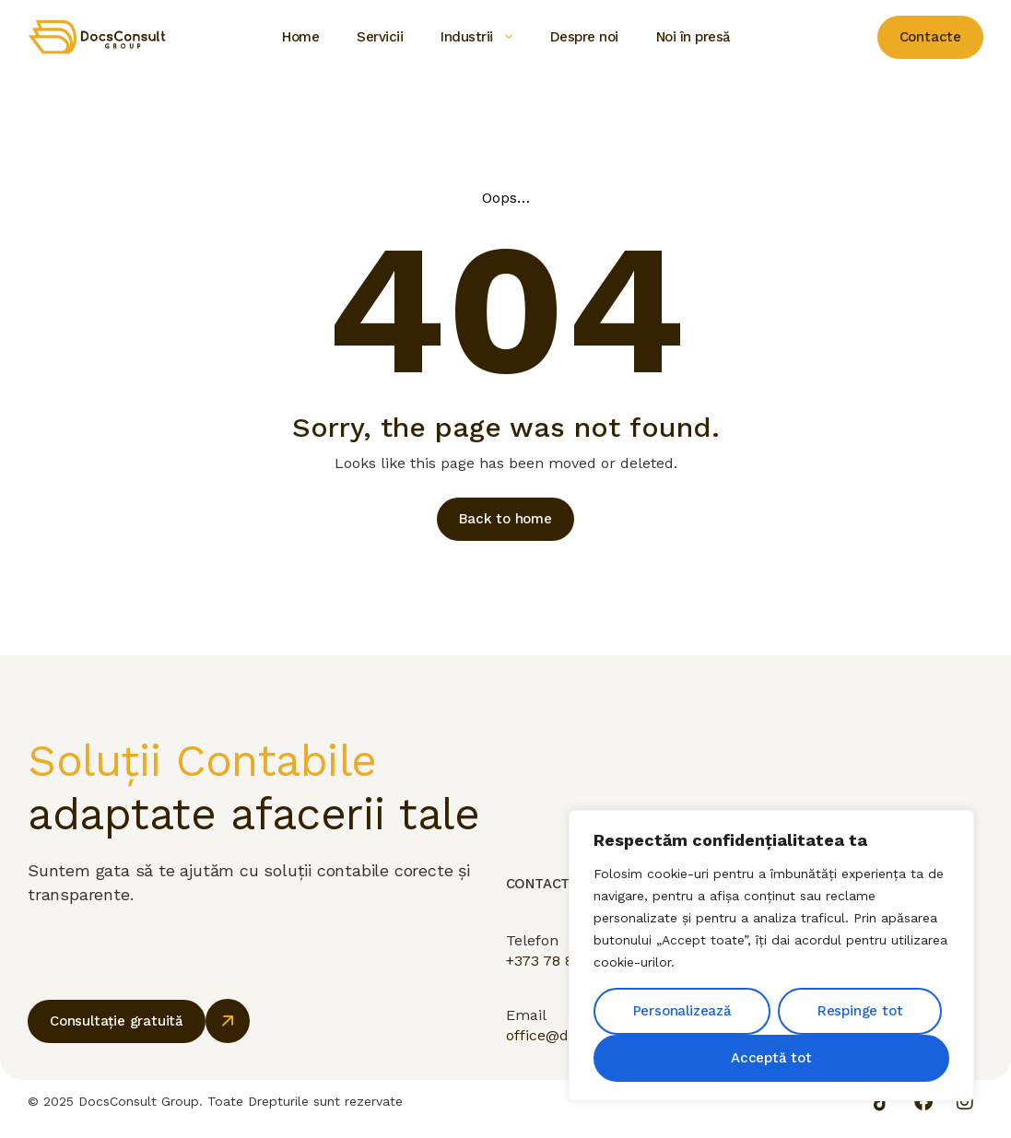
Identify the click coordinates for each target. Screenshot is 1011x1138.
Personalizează (682, 1011)
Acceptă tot (771, 1058)
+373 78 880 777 (564, 975)
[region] (771, 955)
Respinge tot (860, 1011)
